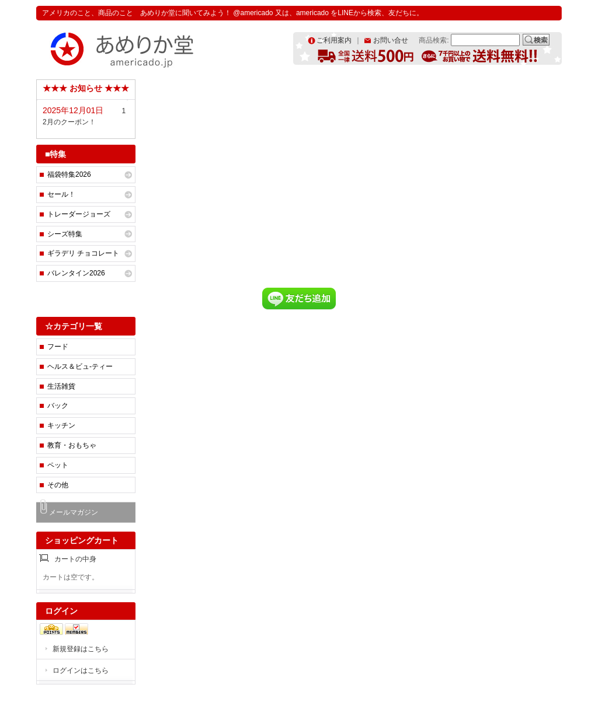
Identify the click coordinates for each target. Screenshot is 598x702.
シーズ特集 (64, 234)
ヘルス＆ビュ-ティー (80, 366)
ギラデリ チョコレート (83, 253)
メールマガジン (73, 512)
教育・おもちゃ (71, 445)
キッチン (61, 425)
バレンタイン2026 (76, 273)
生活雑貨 (61, 386)
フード (57, 347)
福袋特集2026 (69, 174)
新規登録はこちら (81, 649)
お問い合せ (390, 40)
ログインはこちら (81, 670)
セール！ (61, 194)
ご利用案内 (334, 40)
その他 (57, 485)
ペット (57, 465)
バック (57, 405)
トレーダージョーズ (78, 214)
